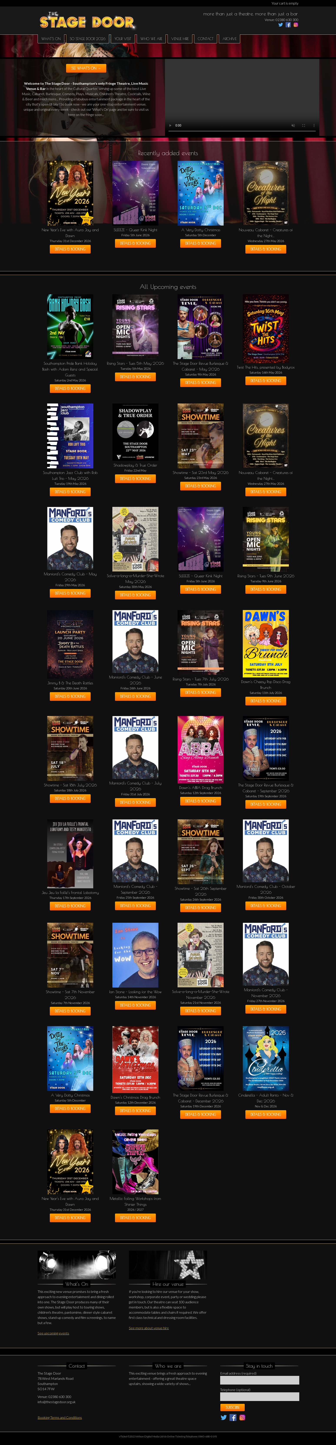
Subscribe (233, 1407)
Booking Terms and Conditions (60, 1417)
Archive (229, 39)
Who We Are (151, 39)
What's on (51, 39)
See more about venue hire (149, 1328)
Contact (205, 39)
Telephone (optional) (235, 1390)
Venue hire (180, 39)
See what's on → (86, 68)
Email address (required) (238, 1373)
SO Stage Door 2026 (87, 39)
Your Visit (123, 39)
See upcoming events (53, 1333)
